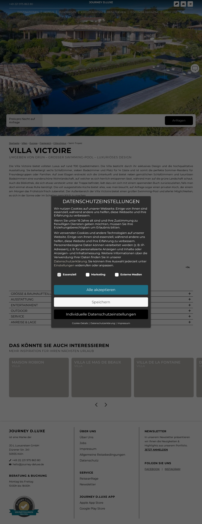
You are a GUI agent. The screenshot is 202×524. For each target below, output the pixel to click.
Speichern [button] (101, 293)
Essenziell (66, 265)
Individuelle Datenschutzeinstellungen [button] (101, 305)
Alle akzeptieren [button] (101, 281)
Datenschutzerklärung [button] (103, 314)
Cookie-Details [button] (80, 314)
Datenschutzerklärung (70, 252)
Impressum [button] (123, 314)
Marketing (95, 265)
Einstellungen (64, 256)
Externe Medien (128, 265)
